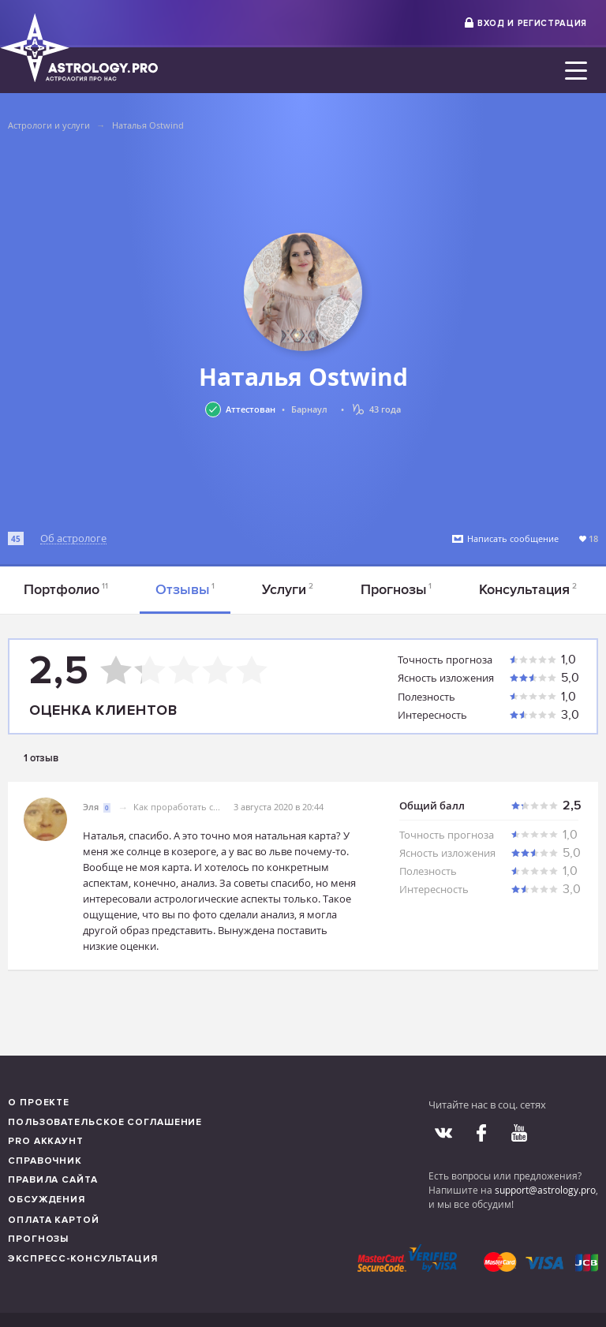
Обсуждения (46, 1200)
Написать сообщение (513, 538)
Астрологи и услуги (49, 125)
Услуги (287, 589)
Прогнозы (396, 589)
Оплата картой (53, 1220)
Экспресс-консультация (83, 1259)
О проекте (38, 1102)
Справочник (45, 1161)
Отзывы (185, 589)
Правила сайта (53, 1180)
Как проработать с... (176, 807)
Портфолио (66, 589)
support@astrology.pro (545, 1189)
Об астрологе (73, 538)
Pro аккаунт (46, 1141)
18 (593, 538)
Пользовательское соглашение (105, 1122)
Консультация (528, 589)
